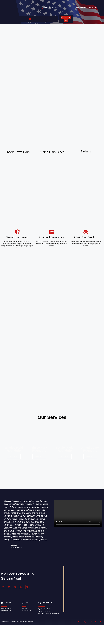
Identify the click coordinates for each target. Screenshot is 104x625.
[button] (30, 19)
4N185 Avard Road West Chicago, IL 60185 (6, 610)
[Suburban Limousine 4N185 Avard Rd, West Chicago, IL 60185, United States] (83, 589)
